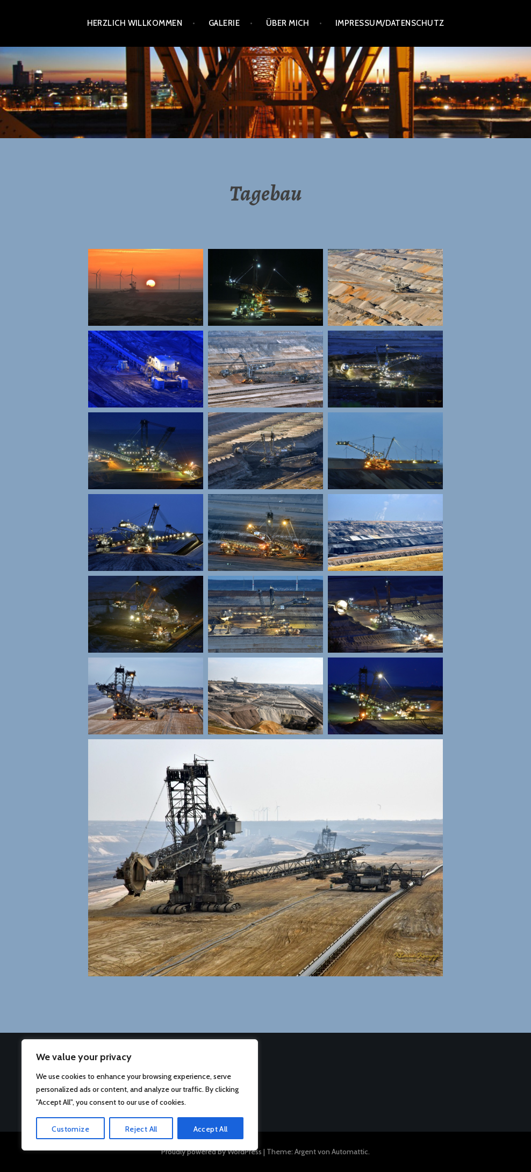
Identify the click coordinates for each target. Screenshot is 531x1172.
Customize (70, 1129)
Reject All (141, 1129)
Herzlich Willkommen (135, 23)
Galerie (224, 23)
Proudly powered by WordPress (211, 1151)
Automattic (350, 1151)
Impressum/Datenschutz (389, 23)
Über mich (287, 23)
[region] (139, 1094)
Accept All (210, 1129)
